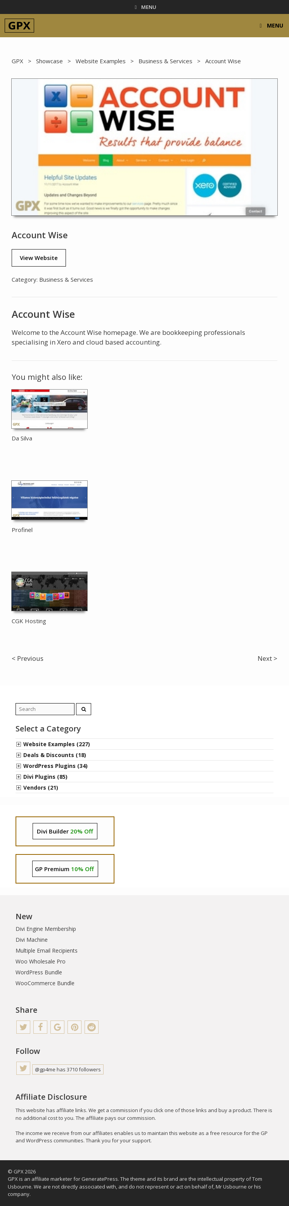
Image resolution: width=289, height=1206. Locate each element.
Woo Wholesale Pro (41, 961)
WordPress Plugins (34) (55, 765)
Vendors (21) (40, 787)
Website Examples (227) (56, 744)
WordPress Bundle (39, 972)
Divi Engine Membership (46, 928)
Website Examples (101, 61)
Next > (267, 658)
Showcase (49, 61)
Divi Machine (32, 939)
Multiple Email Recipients (47, 950)
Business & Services (165, 61)
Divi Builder (65, 831)
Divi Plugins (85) (45, 776)
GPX (17, 61)
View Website (39, 258)
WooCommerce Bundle (45, 983)
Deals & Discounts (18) (54, 755)
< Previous (27, 658)
